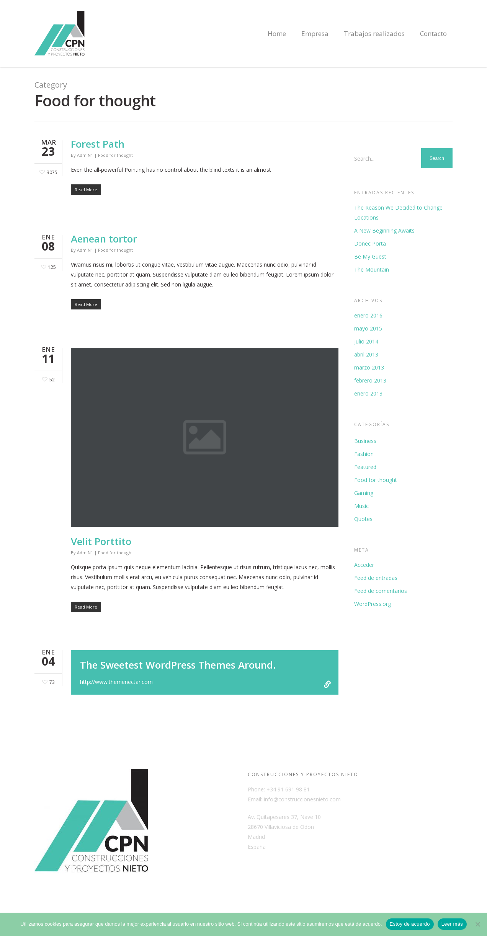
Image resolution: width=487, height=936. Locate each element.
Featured (365, 466)
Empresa (314, 33)
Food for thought (115, 155)
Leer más (452, 924)
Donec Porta (370, 243)
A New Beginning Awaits (384, 230)
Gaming (363, 492)
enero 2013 (368, 393)
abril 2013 (366, 354)
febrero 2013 (370, 380)
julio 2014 (366, 341)
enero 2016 (368, 315)
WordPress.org (372, 603)
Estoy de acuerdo (410, 924)
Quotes (363, 519)
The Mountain (371, 269)
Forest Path (97, 144)
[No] (477, 924)
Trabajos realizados (374, 33)
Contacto (433, 33)
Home (277, 33)
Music (361, 506)
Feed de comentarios (380, 590)
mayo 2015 (368, 328)
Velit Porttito (101, 541)
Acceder (364, 564)
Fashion (364, 453)
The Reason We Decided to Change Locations (398, 212)
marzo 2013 (369, 367)
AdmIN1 (85, 155)
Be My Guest (370, 256)
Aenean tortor (104, 239)
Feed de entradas (375, 577)
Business (365, 440)
